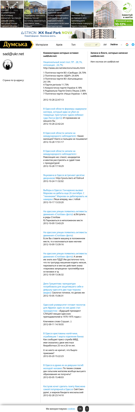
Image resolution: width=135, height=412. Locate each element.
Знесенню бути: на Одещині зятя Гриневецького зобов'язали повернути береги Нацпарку (81, 20)
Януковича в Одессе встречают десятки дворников (63, 177)
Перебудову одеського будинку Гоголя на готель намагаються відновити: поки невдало (35, 20)
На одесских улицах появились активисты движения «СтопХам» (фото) (65, 213)
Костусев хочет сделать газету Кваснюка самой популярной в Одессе (64, 388)
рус (105, 44)
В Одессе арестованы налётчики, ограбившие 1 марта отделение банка (63, 335)
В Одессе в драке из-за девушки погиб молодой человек (63, 367)
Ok (80, 408)
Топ (73, 44)
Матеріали (42, 44)
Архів (59, 44)
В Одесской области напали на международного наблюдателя (59, 134)
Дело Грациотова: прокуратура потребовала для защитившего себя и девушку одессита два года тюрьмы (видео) (63, 288)
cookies (71, 408)
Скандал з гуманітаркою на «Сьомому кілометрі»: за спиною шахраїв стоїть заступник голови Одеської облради (11, 18)
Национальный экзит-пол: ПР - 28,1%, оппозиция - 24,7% (62, 63)
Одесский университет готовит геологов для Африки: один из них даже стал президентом (64, 307)
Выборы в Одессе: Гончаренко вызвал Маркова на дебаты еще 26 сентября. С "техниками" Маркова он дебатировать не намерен (65, 195)
